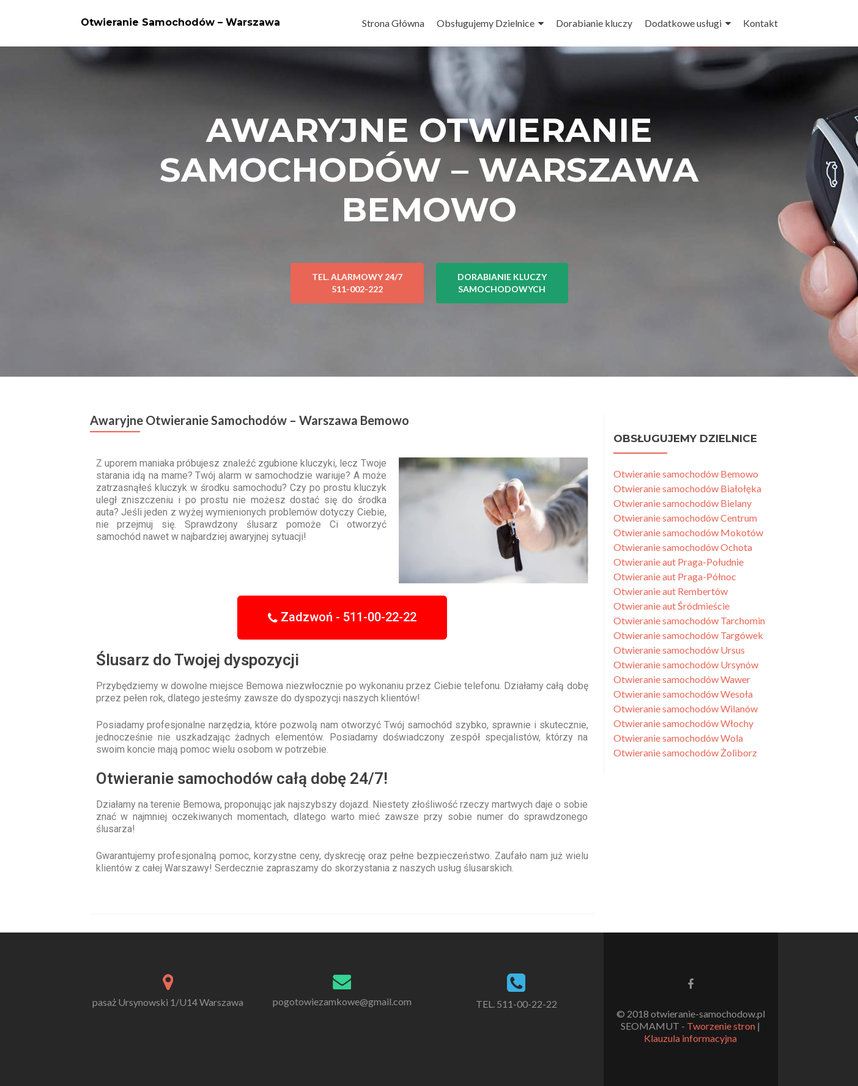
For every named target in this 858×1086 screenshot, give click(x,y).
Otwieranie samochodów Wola (678, 738)
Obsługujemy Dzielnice (485, 23)
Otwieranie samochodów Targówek (688, 635)
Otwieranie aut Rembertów (670, 591)
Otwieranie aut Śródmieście (671, 605)
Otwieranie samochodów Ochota (682, 547)
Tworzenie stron (721, 1026)
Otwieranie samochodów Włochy (683, 723)
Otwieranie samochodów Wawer (681, 679)
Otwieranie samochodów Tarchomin (689, 620)
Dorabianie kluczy (594, 23)
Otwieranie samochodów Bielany (682, 503)
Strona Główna (393, 23)
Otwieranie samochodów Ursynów (685, 664)
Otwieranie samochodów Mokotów (688, 532)
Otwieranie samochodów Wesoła (683, 694)
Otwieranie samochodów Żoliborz (685, 752)
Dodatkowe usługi (683, 23)
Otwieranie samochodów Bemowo (685, 473)
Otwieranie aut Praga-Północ (674, 576)
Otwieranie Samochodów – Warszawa (180, 22)
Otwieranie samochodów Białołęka (687, 488)
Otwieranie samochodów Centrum (685, 517)
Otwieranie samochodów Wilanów (685, 708)
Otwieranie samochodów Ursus (679, 650)
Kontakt (760, 23)
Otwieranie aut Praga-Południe (678, 561)
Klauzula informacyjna (690, 1038)
